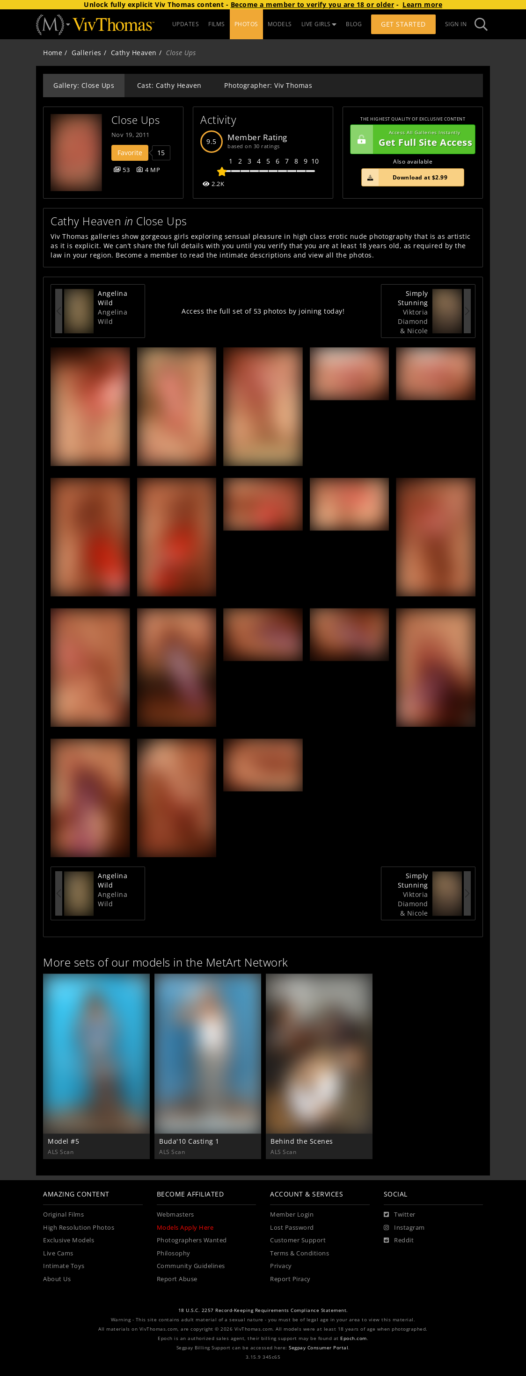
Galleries (87, 52)
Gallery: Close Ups (83, 85)
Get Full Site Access (411, 139)
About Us (57, 1279)
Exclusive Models (68, 1240)
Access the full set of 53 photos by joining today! (263, 311)
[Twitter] (400, 1215)
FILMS (216, 24)
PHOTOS (246, 24)
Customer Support (298, 1240)
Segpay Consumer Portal (318, 1348)
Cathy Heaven (134, 52)
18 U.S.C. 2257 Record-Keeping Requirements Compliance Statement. (263, 1310)
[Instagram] (404, 1228)
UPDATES (185, 24)
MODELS (280, 24)
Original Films (63, 1214)
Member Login (292, 1214)
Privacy (281, 1266)
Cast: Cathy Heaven (169, 85)
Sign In (456, 24)
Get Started (403, 24)
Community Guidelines (191, 1266)
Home (52, 52)
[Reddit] (399, 1240)
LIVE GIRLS (319, 24)
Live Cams (58, 1253)
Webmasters (175, 1214)
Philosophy (173, 1253)
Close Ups (135, 120)
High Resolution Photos (78, 1228)
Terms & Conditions (299, 1253)
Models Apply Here (185, 1228)
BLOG (354, 24)
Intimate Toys (64, 1266)
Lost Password (292, 1228)
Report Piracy (290, 1279)
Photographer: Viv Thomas (268, 85)
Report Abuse (177, 1279)
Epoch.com (353, 1338)
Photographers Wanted (192, 1240)
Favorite (129, 152)
